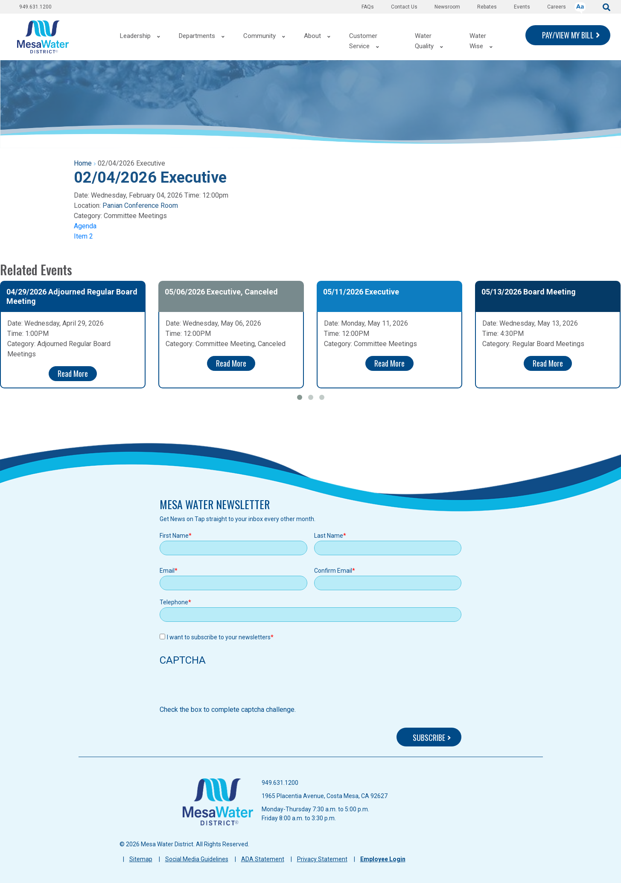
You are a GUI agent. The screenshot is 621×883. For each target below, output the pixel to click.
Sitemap (140, 859)
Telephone (174, 602)
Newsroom (447, 7)
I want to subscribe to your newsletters (219, 637)
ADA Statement (262, 859)
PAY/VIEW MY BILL (568, 35)
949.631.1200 (35, 7)
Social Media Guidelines (196, 859)
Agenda (85, 226)
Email (167, 570)
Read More (73, 373)
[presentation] (224, 688)
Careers (556, 7)
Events (522, 7)
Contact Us (404, 7)
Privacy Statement (322, 859)
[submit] (606, 6)
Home (83, 163)
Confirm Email (333, 570)
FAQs (368, 7)
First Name (174, 535)
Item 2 (83, 236)
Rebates (487, 7)
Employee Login (382, 859)
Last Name (328, 535)
